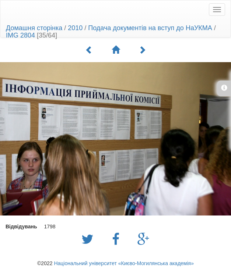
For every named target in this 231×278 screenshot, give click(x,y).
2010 (75, 28)
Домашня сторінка (34, 28)
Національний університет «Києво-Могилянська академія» (124, 263)
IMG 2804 (20, 35)
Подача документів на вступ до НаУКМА (150, 28)
